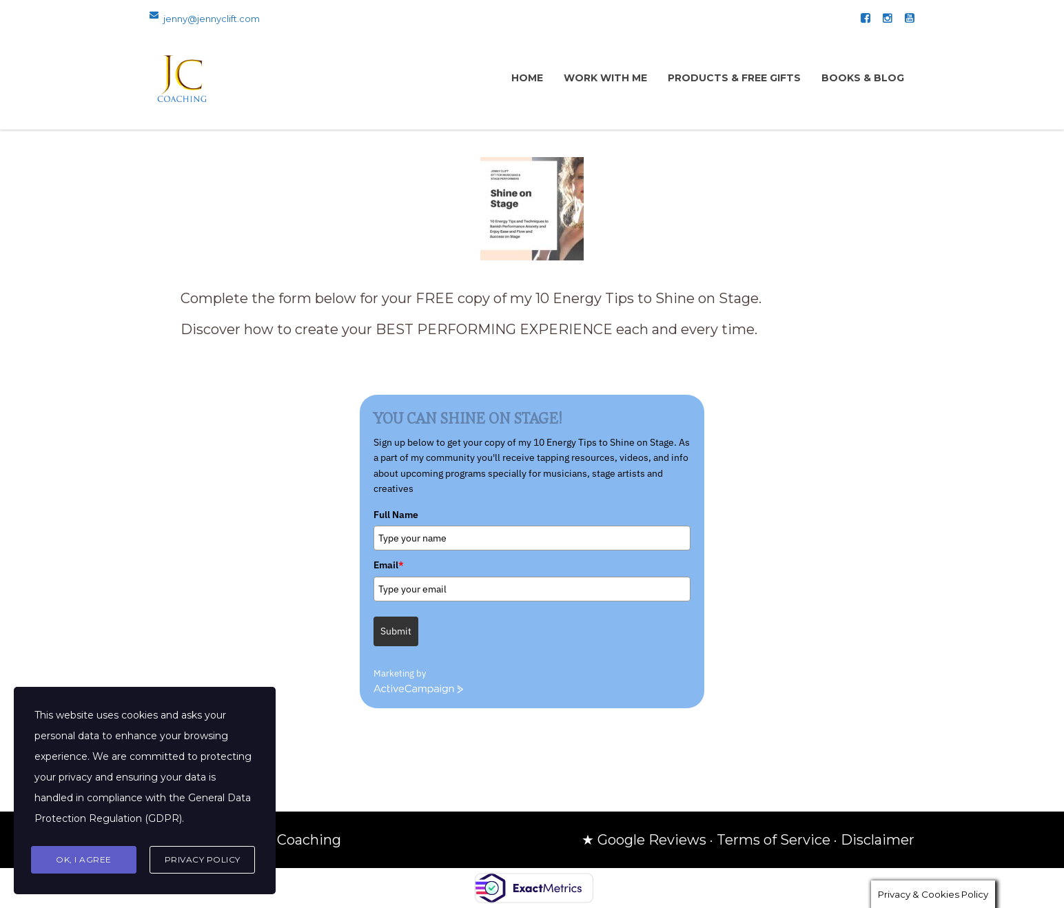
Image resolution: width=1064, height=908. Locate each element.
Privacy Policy (203, 859)
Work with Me (605, 78)
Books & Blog (862, 78)
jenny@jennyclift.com (211, 18)
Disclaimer (877, 840)
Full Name (396, 514)
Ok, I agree (84, 859)
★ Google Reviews (644, 840)
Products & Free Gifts (734, 78)
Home (527, 78)
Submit (395, 631)
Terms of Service (773, 840)
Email (389, 565)
